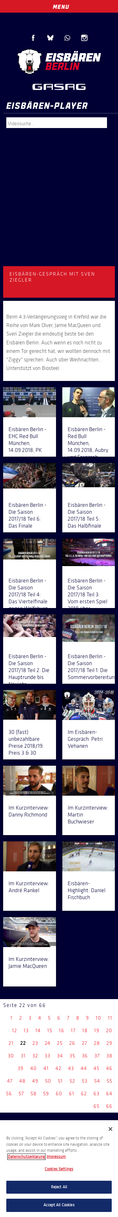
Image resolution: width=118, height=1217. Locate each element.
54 (97, 1081)
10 (98, 1018)
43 (71, 1068)
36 (85, 1055)
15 (49, 1030)
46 (109, 1068)
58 (34, 1093)
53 (84, 1081)
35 (72, 1055)
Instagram (84, 38)
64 (109, 1093)
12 (14, 1030)
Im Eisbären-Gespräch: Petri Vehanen (85, 738)
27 (84, 1043)
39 (21, 1068)
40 (33, 1068)
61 (71, 1093)
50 (48, 1081)
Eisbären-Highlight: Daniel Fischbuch (86, 890)
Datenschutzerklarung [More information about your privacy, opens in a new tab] (26, 1156)
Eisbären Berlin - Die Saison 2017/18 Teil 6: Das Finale (27, 515)
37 (97, 1055)
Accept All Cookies (58, 1205)
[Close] (110, 1129)
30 (11, 1055)
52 (72, 1081)
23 (35, 1043)
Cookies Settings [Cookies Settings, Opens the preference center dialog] (59, 1169)
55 (109, 1081)
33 (47, 1055)
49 (35, 1081)
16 (61, 1030)
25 (60, 1043)
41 (46, 1068)
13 (26, 1030)
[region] (59, 1168)
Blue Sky (50, 38)
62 (84, 1093)
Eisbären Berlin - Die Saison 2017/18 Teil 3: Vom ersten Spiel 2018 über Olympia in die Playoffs (87, 601)
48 (22, 1081)
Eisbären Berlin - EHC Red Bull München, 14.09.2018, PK (27, 439)
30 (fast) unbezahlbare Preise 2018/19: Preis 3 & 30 (26, 742)
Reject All (59, 1187)
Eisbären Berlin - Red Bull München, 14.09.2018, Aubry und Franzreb (88, 443)
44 (84, 1068)
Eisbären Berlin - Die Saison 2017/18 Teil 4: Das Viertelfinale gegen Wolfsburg (28, 594)
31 (23, 1055)
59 (46, 1093)
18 (84, 1030)
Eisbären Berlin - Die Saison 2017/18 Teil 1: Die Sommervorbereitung (92, 667)
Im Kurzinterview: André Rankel (28, 887)
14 (38, 1030)
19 (96, 1030)
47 (10, 1081)
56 (9, 1093)
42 (58, 1068)
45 (96, 1068)
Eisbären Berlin (59, 61)
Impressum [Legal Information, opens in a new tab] (56, 1156)
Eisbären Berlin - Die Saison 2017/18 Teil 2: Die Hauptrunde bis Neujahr (28, 670)
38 (109, 1055)
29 (109, 1043)
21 (11, 1043)
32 (35, 1055)
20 (109, 1030)
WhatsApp (67, 38)
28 (97, 1043)
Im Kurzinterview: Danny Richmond (28, 811)
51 (60, 1081)
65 (96, 1106)
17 (73, 1030)
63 (96, 1093)
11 (110, 1018)
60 (59, 1093)
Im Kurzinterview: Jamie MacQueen (28, 962)
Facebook (33, 38)
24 (47, 1043)
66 (109, 1106)
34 (60, 1055)
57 (21, 1093)
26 (72, 1043)
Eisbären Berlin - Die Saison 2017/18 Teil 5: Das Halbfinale (87, 515)
